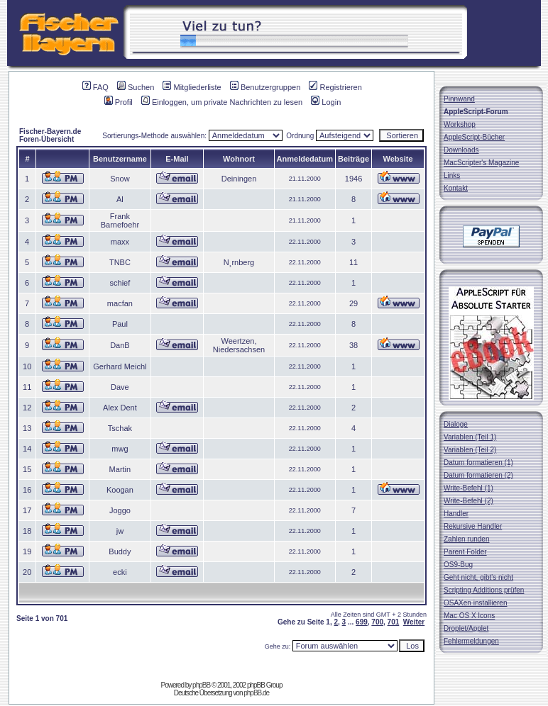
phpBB (201, 685)
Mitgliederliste (192, 87)
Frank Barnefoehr (120, 220)
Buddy (120, 551)
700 (377, 622)
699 (362, 622)
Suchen (135, 87)
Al (120, 199)
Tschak (120, 428)
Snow (120, 178)
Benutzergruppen (265, 87)
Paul (120, 324)
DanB (120, 345)
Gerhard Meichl (119, 366)
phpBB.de (256, 693)
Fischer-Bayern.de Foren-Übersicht (50, 135)
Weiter (413, 622)
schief (120, 283)
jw (120, 531)
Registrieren (335, 87)
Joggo (120, 510)
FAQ (95, 87)
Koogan (119, 490)
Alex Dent (120, 407)
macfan (120, 303)
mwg (119, 448)
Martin (120, 469)
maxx (120, 241)
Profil (118, 102)
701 (394, 622)
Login (326, 102)
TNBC (120, 262)
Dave (120, 387)
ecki (120, 572)
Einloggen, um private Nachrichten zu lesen (221, 102)
